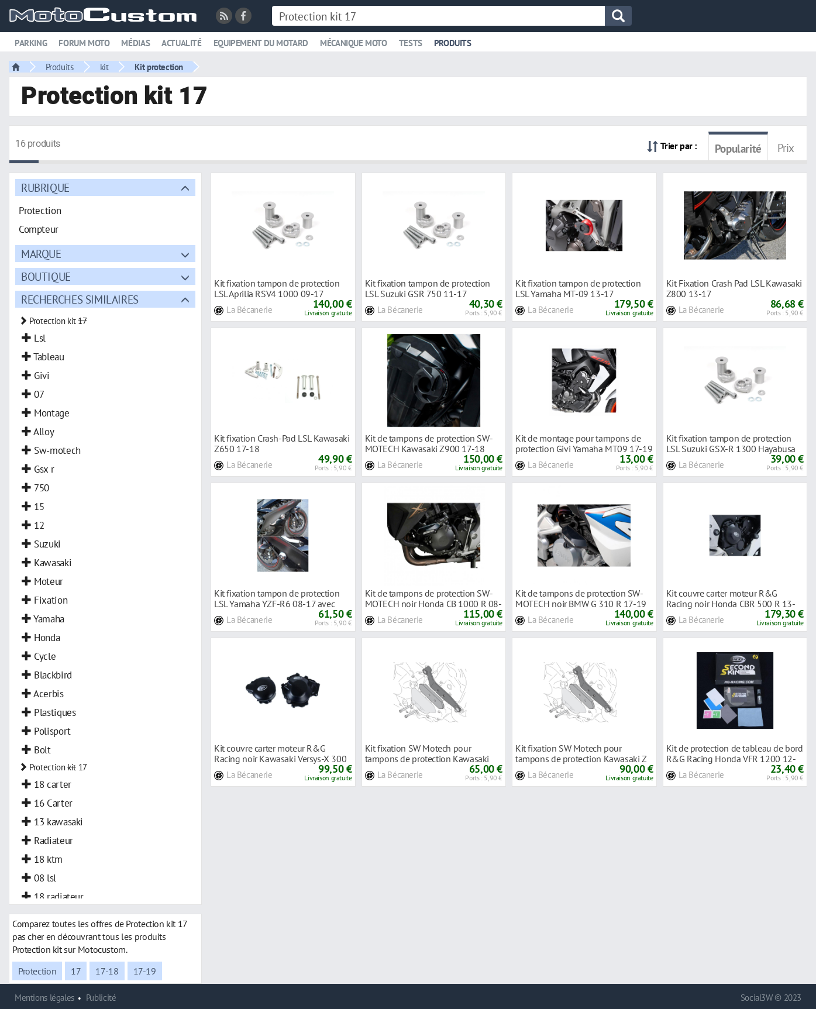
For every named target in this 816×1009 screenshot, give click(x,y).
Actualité (181, 43)
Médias (135, 43)
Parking (31, 43)
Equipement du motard (261, 43)
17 (76, 971)
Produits (452, 43)
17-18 (106, 971)
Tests (410, 43)
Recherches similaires (80, 299)
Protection (37, 971)
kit (104, 67)
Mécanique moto (353, 43)
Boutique (46, 276)
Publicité (101, 997)
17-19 (144, 971)
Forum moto (83, 43)
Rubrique (45, 187)
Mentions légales (44, 997)
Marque (41, 253)
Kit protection (159, 67)
